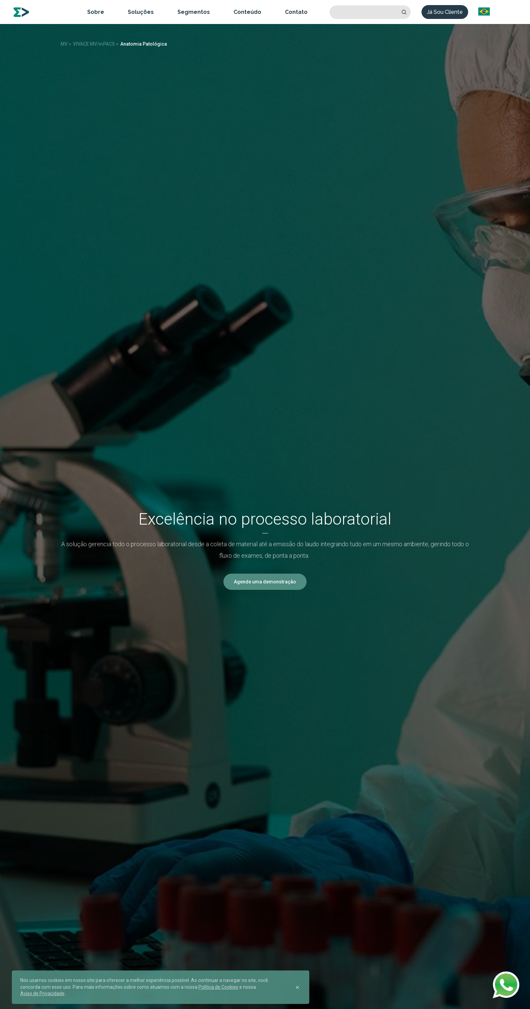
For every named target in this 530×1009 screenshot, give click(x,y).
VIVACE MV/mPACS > (96, 44)
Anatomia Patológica (143, 44)
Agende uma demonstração (265, 581)
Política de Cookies (218, 987)
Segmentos (193, 12)
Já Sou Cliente (445, 12)
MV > (66, 44)
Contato (296, 12)
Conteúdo (247, 12)
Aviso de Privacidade (42, 993)
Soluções (141, 12)
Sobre (95, 12)
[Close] (297, 987)
